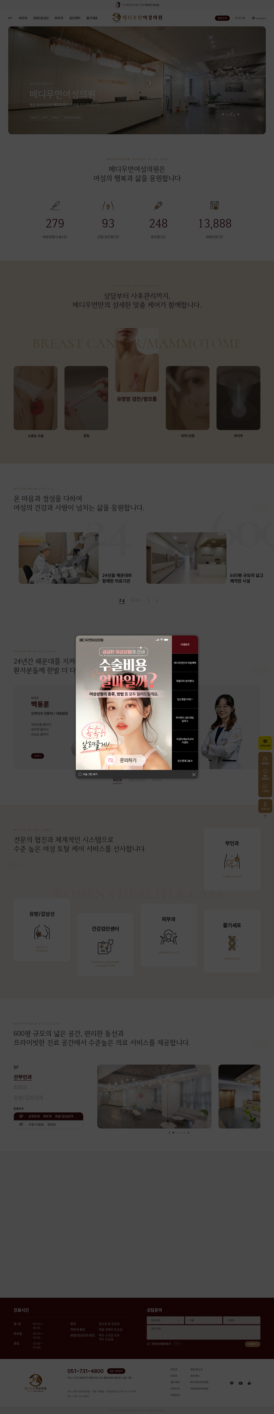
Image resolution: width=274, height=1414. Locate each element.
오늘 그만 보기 (90, 774)
